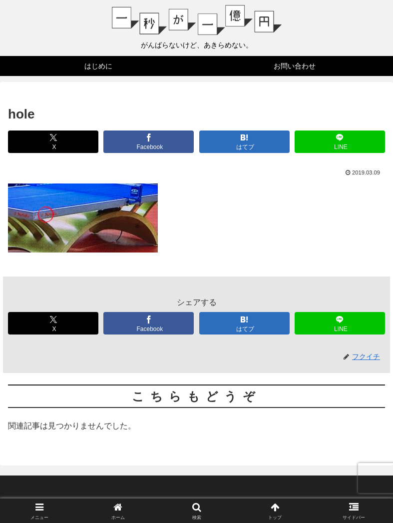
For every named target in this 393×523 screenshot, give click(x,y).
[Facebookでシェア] (148, 141)
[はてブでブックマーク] (244, 141)
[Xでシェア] (53, 141)
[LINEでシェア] (340, 141)
